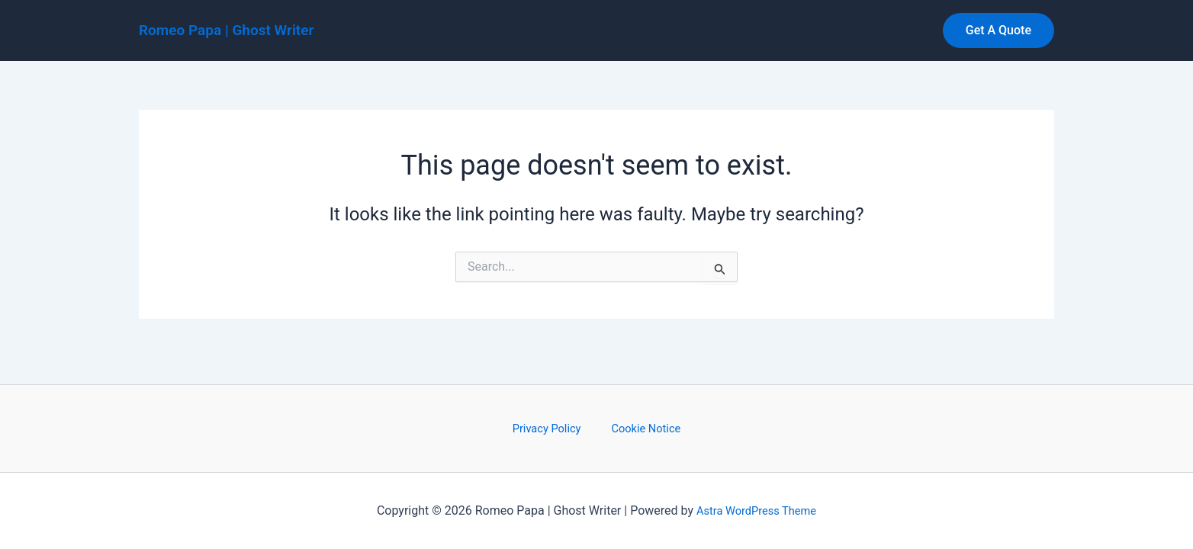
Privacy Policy (552, 427)
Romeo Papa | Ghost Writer (226, 30)
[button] (998, 30)
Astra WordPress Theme (756, 510)
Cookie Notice (640, 427)
